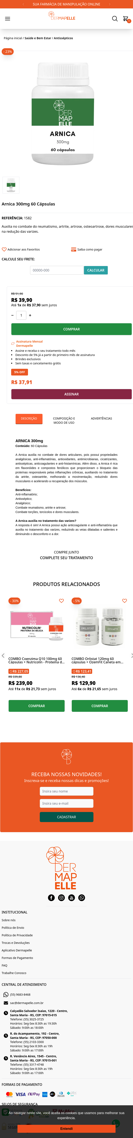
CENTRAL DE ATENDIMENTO (24, 984)
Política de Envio (13, 928)
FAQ (4, 965)
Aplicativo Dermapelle (17, 950)
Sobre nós (9, 920)
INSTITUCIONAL (14, 912)
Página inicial (13, 38)
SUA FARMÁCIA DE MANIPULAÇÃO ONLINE (66, 4)
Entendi (66, 1128)
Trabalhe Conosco (14, 973)
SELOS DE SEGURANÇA (20, 1104)
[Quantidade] (21, 315)
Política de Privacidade (17, 935)
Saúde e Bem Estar (38, 38)
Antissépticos (63, 38)
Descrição (29, 418)
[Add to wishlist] (35, 249)
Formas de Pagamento (17, 958)
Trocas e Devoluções (16, 943)
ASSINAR (71, 394)
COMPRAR (71, 329)
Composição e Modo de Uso (64, 420)
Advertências (101, 418)
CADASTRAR (66, 817)
